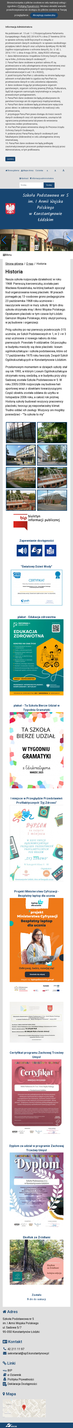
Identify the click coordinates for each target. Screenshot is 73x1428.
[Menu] (36, 255)
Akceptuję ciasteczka (44, 15)
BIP (7, 1370)
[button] (4, 240)
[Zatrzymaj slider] (37, 247)
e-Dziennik (12, 1375)
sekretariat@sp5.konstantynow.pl (26, 1353)
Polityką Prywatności (28, 6)
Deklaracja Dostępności (20, 1384)
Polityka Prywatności (18, 1379)
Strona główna (12, 171)
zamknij (10, 159)
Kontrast (23, 178)
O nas (29, 263)
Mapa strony (27, 171)
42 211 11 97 (13, 1349)
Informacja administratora (42, 178)
